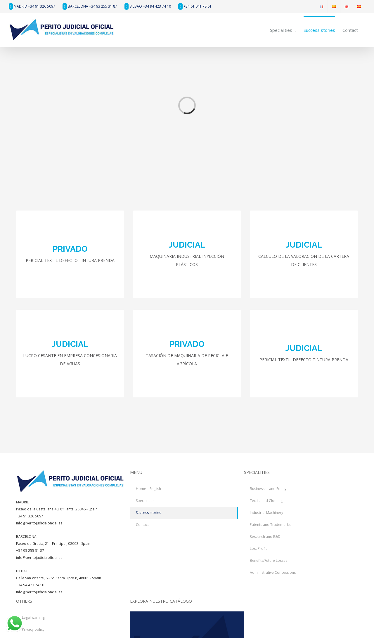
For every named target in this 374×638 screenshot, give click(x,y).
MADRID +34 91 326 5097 (32, 6)
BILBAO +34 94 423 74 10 (147, 6)
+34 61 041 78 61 (194, 6)
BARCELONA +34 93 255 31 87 (90, 6)
